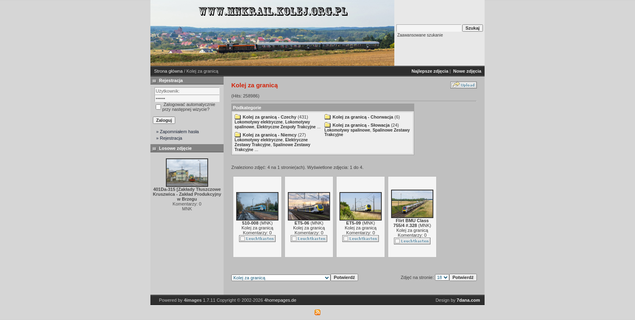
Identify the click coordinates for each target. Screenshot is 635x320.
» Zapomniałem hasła (177, 131)
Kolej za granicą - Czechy (269, 117)
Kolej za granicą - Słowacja (361, 125)
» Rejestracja (169, 138)
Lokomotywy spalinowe (347, 130)
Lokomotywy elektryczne (259, 122)
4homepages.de (280, 300)
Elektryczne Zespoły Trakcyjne (286, 127)
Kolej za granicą (257, 227)
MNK (266, 223)
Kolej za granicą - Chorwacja (363, 117)
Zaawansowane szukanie (420, 35)
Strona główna (168, 71)
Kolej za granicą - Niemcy (270, 134)
